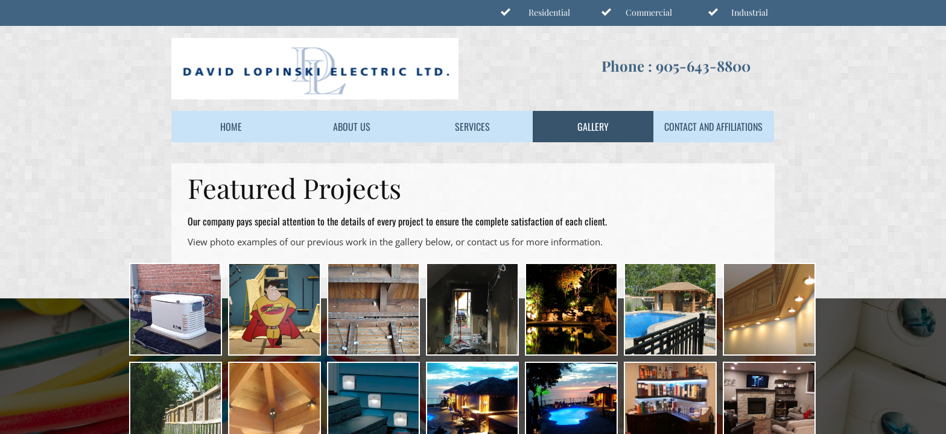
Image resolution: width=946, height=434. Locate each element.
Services (472, 126)
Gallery (593, 126)
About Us (351, 126)
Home (231, 126)
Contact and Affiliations (713, 126)
